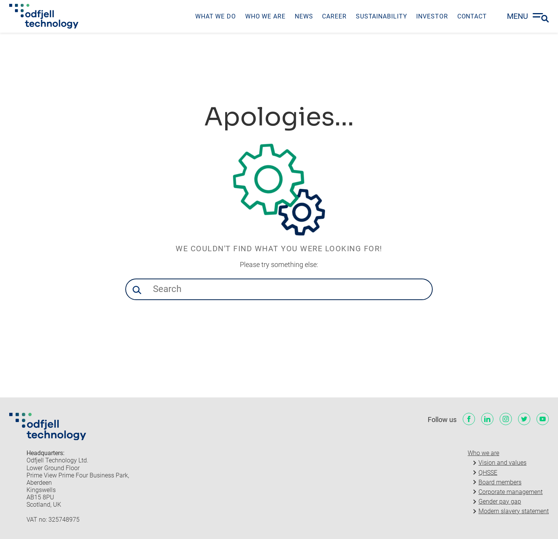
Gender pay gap (499, 501)
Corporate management (510, 492)
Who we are (483, 453)
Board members (499, 482)
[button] (137, 290)
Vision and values (502, 462)
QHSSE (487, 472)
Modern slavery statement (513, 511)
